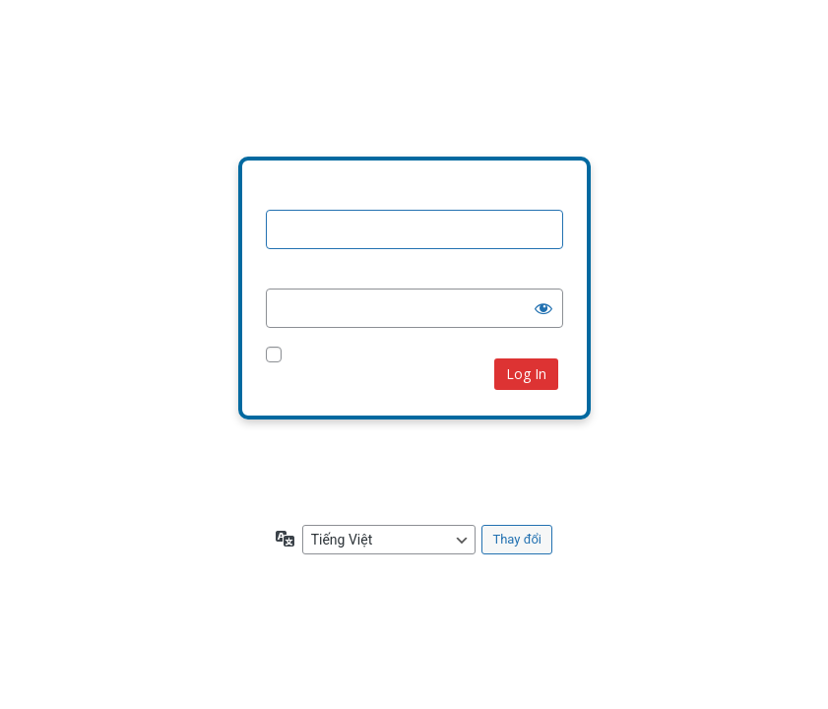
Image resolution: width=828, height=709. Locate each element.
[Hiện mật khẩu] (543, 308)
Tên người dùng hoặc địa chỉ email (376, 196)
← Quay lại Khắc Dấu (329, 491)
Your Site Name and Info (414, 87)
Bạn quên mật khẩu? (327, 453)
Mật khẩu (296, 275)
